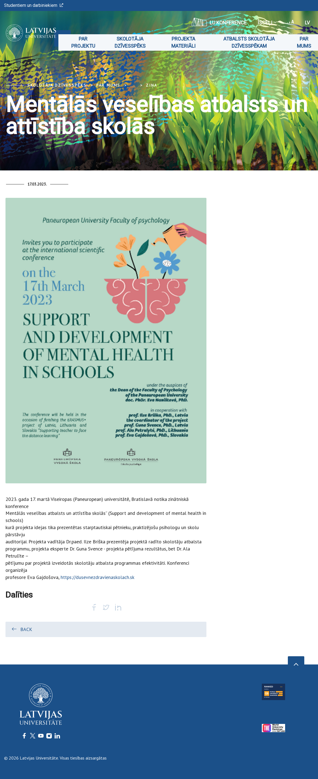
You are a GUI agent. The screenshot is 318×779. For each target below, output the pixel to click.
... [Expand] (133, 85)
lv (307, 22)
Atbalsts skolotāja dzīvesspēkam (249, 42)
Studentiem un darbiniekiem (33, 5)
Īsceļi (267, 22)
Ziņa (151, 85)
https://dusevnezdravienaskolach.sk (97, 577)
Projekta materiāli (183, 42)
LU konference (219, 22)
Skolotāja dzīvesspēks (130, 42)
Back (21, 629)
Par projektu (83, 42)
